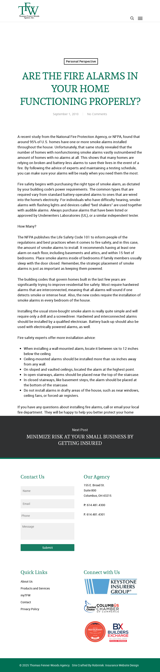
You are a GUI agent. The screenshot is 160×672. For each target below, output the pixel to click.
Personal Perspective (81, 61)
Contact (26, 602)
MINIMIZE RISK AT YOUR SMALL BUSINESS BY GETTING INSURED (80, 437)
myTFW (25, 595)
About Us (26, 581)
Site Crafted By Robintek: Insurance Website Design (105, 665)
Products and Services (35, 588)
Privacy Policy (30, 609)
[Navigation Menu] (140, 18)
